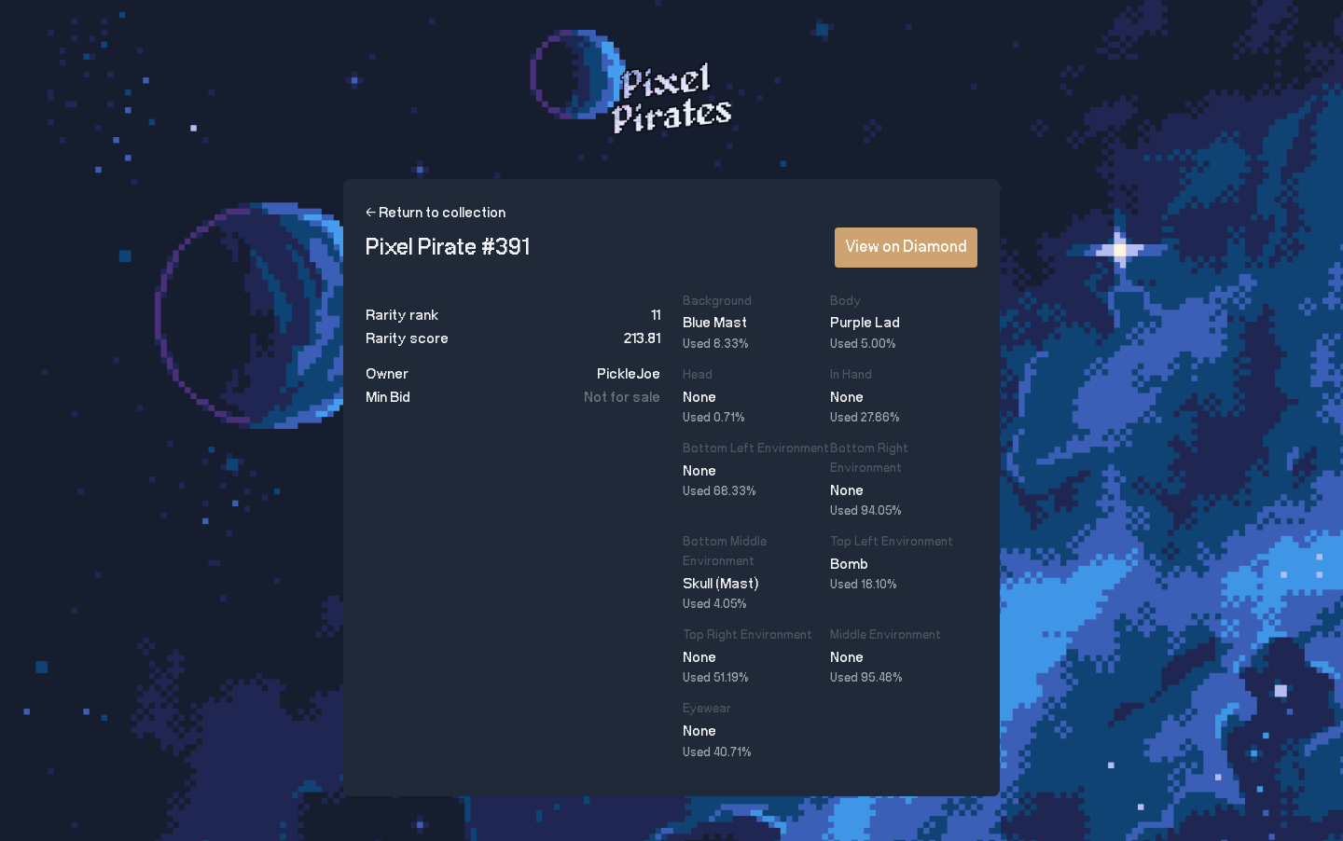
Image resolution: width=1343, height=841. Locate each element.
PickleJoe (628, 374)
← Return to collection (435, 213)
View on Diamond (906, 247)
